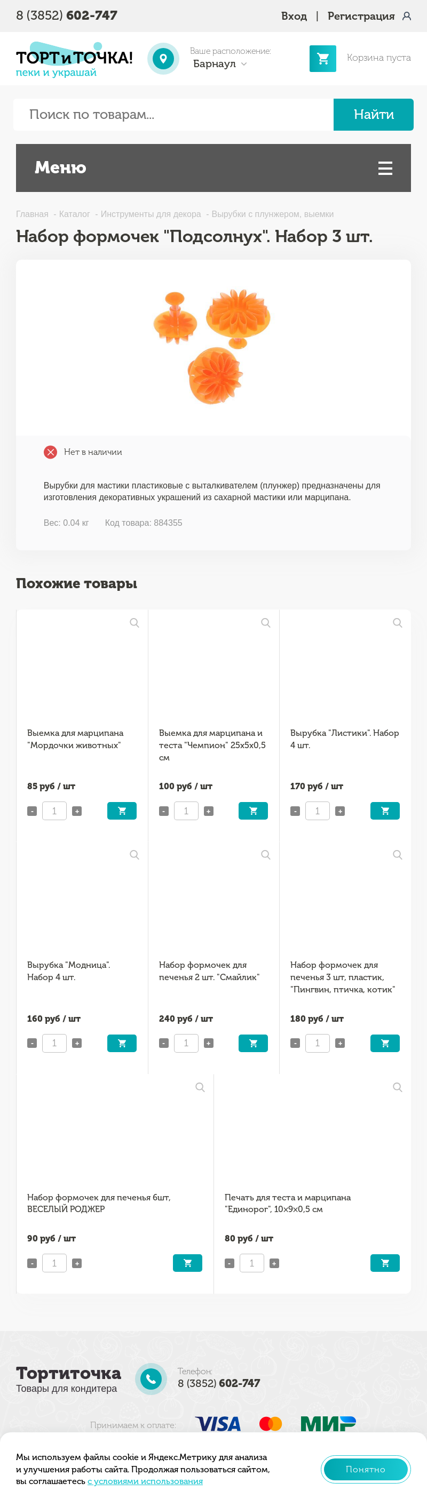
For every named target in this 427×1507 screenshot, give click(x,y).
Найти (374, 114)
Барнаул (214, 63)
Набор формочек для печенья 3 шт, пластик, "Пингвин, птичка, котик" (343, 977)
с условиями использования (145, 1481)
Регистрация (361, 16)
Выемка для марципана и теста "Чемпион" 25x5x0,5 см (212, 745)
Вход (294, 16)
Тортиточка (68, 1373)
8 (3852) (66, 15)
